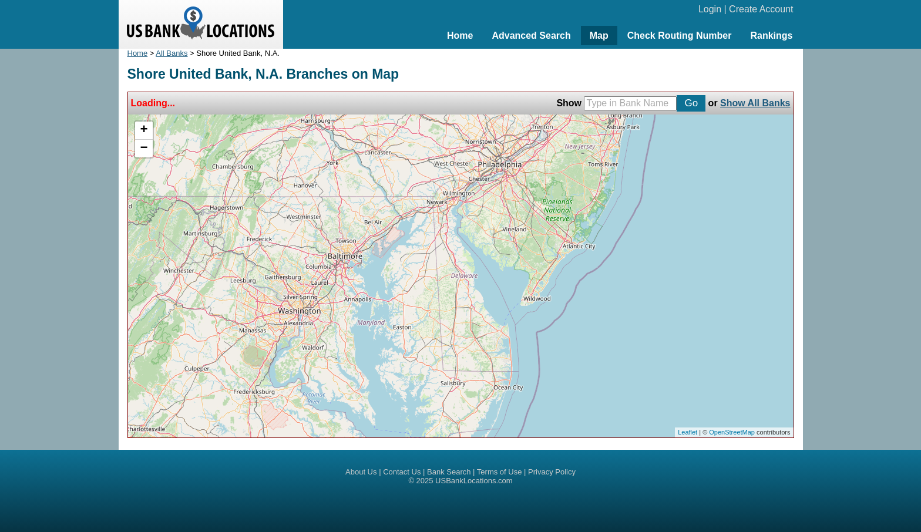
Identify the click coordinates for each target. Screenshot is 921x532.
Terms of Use (499, 471)
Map (599, 36)
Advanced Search (531, 36)
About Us (361, 471)
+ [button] (143, 130)
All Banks (171, 53)
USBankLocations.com (474, 480)
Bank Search (448, 471)
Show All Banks (755, 103)
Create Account (761, 9)
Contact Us (402, 471)
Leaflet (687, 432)
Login (709, 9)
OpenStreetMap (732, 432)
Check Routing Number (679, 36)
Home (460, 36)
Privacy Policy (552, 471)
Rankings (771, 36)
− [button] (143, 148)
